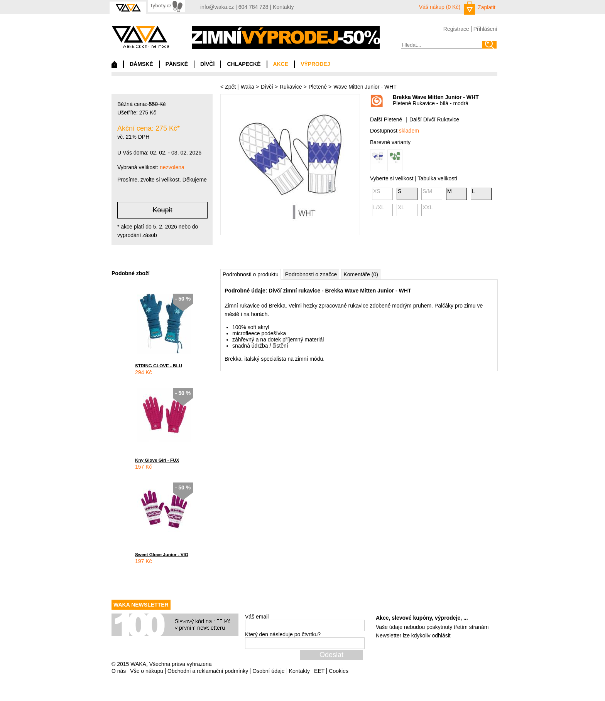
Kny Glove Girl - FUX (157, 459)
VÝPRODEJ (315, 64)
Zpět (230, 87)
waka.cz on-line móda (140, 37)
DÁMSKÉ (141, 64)
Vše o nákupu (146, 671)
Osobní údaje (268, 671)
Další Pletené (386, 119)
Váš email (257, 617)
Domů (114, 66)
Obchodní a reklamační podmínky (207, 671)
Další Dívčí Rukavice (434, 119)
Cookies (338, 671)
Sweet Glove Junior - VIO (161, 554)
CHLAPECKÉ (243, 64)
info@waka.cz (217, 7)
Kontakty (283, 7)
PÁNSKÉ (177, 64)
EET (319, 671)
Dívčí (267, 87)
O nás (119, 671)
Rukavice (291, 87)
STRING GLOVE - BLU (158, 365)
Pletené (318, 87)
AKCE (281, 64)
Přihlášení (485, 29)
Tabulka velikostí (437, 178)
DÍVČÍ (207, 64)
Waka (247, 87)
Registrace (456, 29)
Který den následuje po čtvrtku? (283, 634)
